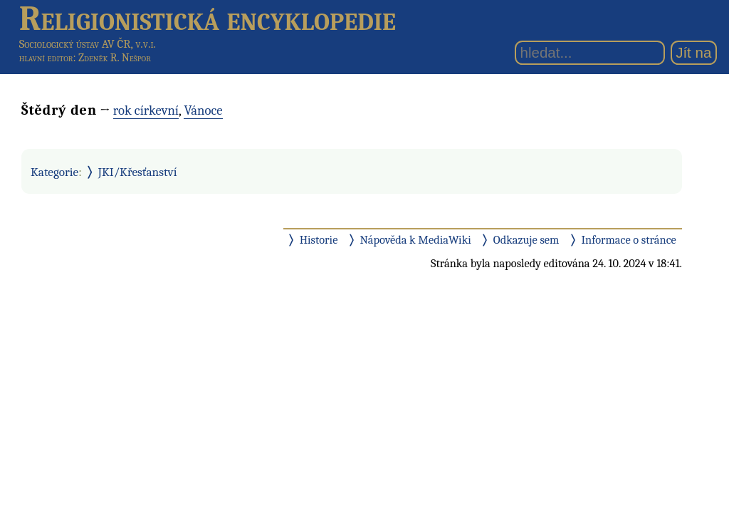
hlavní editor (46, 57)
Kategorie (54, 172)
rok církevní (146, 110)
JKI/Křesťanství (137, 172)
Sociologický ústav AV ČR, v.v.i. (87, 44)
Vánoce (203, 110)
